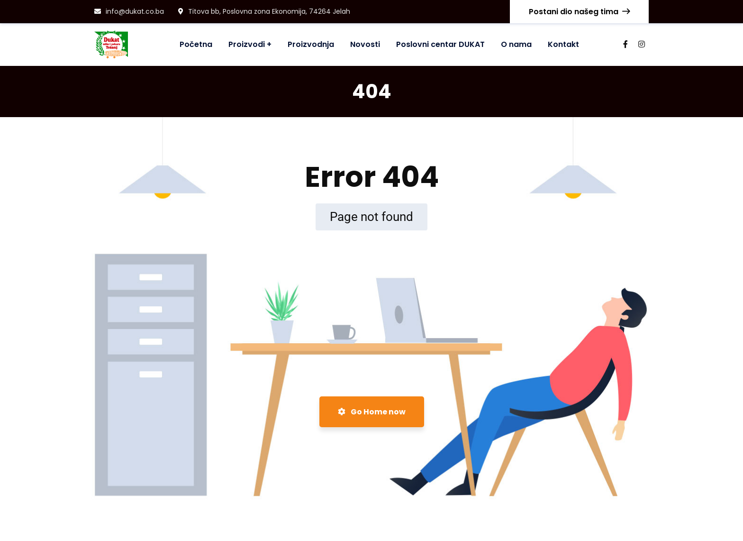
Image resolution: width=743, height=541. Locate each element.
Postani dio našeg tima (579, 11)
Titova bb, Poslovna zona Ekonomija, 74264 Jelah (264, 11)
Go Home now (372, 411)
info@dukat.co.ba (129, 11)
